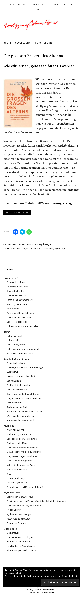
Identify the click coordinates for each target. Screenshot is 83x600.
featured (37, 248)
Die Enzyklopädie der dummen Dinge (25, 367)
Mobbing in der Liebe (17, 304)
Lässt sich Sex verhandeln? (20, 300)
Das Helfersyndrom (16, 344)
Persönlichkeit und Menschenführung (25, 487)
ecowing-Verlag (61, 203)
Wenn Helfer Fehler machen (20, 353)
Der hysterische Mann (17, 443)
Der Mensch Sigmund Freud (20, 497)
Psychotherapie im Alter (18, 518)
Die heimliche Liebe (16, 295)
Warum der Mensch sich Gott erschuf (25, 411)
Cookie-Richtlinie (70, 576)
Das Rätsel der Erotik (17, 322)
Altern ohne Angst (15, 430)
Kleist (9, 474)
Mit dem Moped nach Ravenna (22, 550)
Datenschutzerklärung (60, 5)
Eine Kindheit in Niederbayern (21, 546)
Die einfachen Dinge (16, 363)
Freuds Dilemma (15, 510)
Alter (23, 248)
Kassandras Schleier (17, 469)
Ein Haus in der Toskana (18, 541)
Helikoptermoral (15, 402)
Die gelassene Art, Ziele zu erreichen (24, 398)
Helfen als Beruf (14, 336)
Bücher (8, 43)
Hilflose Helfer (13, 340)
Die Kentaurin (13, 533)
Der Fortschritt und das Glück (21, 376)
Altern (29, 248)
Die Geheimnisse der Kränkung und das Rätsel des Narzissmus (37, 501)
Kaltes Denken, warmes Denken (22, 465)
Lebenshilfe (47, 248)
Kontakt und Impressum (31, 5)
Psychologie (44, 43)
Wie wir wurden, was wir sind (20, 420)
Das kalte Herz (14, 380)
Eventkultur (12, 372)
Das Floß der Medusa (17, 389)
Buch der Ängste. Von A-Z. (19, 434)
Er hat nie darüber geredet (19, 460)
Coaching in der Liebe (17, 286)
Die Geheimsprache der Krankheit (23, 447)
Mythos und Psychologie (19, 514)
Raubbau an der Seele (17, 407)
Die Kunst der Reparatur (18, 385)
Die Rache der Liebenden (19, 317)
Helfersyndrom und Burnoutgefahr (23, 349)
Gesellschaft (24, 43)
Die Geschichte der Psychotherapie (24, 505)
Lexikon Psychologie (17, 482)
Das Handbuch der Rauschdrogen (23, 394)
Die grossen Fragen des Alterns (22, 456)
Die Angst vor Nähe (16, 282)
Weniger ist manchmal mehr (20, 416)
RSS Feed (41, 10)
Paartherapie (13, 308)
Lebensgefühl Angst (16, 478)
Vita (12, 5)
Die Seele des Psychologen (20, 537)
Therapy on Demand (16, 523)
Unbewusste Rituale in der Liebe (22, 326)
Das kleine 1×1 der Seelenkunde (22, 438)
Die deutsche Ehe (15, 291)
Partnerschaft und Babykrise (20, 313)
